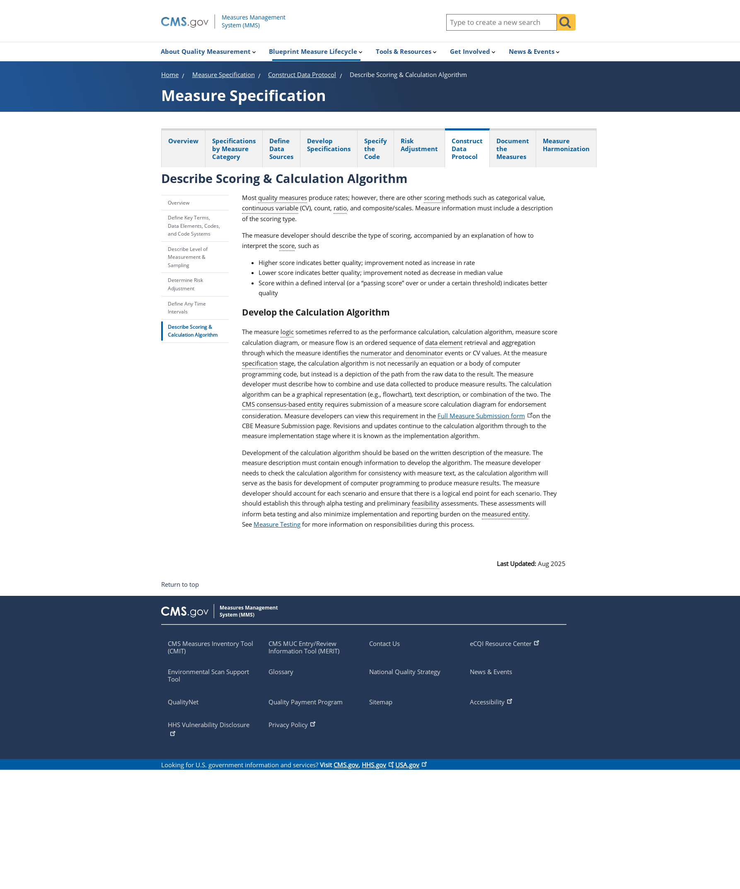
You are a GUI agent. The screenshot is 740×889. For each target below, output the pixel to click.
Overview (183, 141)
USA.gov (410, 765)
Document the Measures (512, 149)
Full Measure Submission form (484, 416)
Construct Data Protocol (467, 149)
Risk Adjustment (419, 145)
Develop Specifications (329, 145)
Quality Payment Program (305, 702)
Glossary (280, 671)
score (287, 245)
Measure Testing (277, 524)
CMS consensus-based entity (282, 404)
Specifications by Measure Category (234, 149)
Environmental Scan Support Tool (208, 675)
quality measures (282, 197)
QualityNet (183, 702)
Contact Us (384, 643)
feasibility (425, 503)
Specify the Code (375, 149)
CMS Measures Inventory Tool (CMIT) (210, 647)
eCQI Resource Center (505, 643)
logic (287, 332)
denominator (424, 353)
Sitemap (380, 702)
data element (443, 342)
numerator (376, 353)
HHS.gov (377, 765)
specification (260, 363)
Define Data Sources (281, 149)
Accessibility (492, 701)
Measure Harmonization (566, 145)
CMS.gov (346, 765)
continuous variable (270, 208)
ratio (340, 208)
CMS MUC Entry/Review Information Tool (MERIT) (303, 647)
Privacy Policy (292, 724)
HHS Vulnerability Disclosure (208, 728)
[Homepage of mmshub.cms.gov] (241, 27)
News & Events (491, 671)
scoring (434, 197)
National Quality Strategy (404, 671)
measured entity (505, 514)
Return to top (180, 585)
